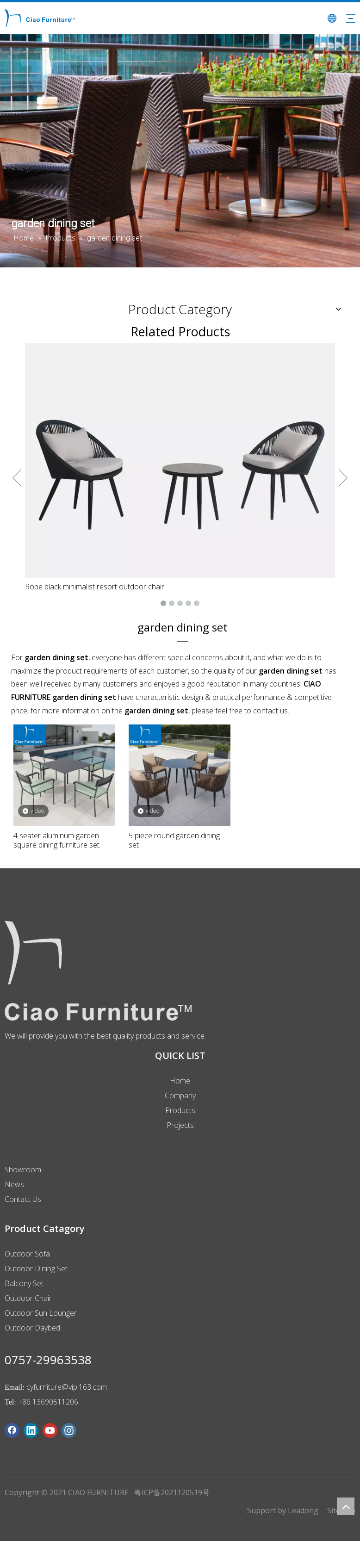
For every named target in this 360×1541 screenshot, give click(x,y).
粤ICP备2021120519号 (172, 1492)
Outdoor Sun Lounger (41, 1313)
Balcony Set (24, 1283)
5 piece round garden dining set (174, 840)
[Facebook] (12, 1430)
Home (180, 1081)
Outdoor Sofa (27, 1254)
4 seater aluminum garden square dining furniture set (56, 840)
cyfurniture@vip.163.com (66, 1387)
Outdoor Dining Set (36, 1268)
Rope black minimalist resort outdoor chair (94, 587)
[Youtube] (50, 1430)
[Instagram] (69, 1430)
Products (180, 1110)
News (14, 1184)
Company (180, 1095)
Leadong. (304, 1510)
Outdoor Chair (28, 1298)
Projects (180, 1125)
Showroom (23, 1169)
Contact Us (23, 1199)
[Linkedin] (31, 1430)
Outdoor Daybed (32, 1328)
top (345, 1506)
